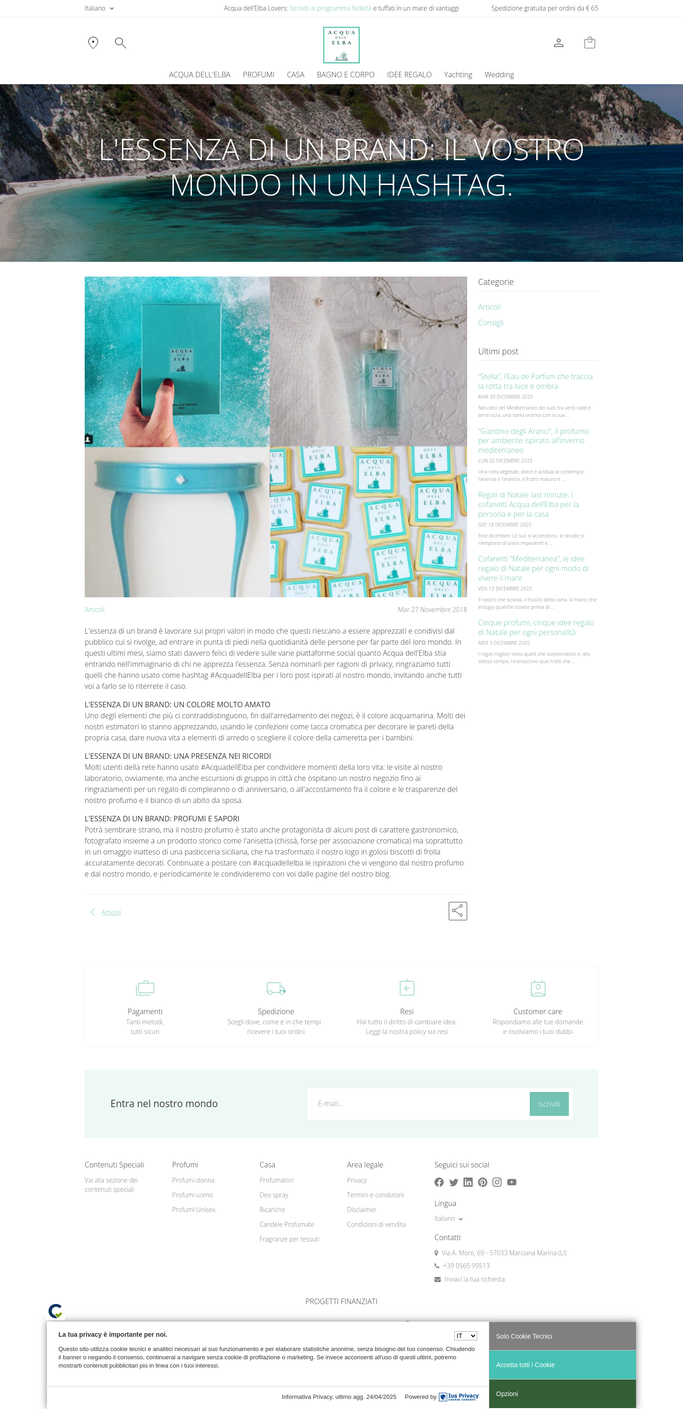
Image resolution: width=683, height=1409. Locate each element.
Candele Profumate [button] (287, 1224)
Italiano (95, 8)
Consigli (491, 323)
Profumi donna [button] (193, 1180)
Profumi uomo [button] (192, 1194)
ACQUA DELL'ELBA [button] (199, 74)
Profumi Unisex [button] (193, 1209)
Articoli (94, 609)
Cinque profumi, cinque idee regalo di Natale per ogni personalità (536, 627)
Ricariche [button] (272, 1209)
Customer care (538, 1011)
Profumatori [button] (277, 1180)
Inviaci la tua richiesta (475, 1279)
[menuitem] (458, 74)
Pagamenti (144, 1011)
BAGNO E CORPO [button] (346, 74)
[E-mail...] (416, 1103)
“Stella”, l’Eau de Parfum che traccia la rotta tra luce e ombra (535, 381)
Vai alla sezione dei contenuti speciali (111, 1185)
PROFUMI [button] (258, 74)
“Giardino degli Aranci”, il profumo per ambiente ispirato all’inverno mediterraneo (533, 441)
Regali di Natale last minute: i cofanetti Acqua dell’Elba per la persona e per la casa (528, 504)
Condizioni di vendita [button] (376, 1224)
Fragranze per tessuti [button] (289, 1239)
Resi (407, 1011)
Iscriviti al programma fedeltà (330, 8)
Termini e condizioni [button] (375, 1194)
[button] (458, 911)
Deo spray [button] (274, 1194)
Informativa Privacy (307, 1396)
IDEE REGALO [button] (409, 74)
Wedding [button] (499, 74)
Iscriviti (549, 1104)
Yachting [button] (458, 74)
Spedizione (276, 1011)
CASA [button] (295, 74)
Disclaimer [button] (361, 1209)
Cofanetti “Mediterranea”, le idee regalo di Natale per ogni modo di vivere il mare (533, 568)
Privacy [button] (357, 1180)
